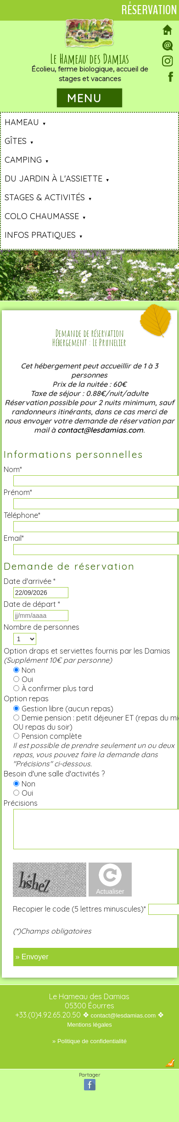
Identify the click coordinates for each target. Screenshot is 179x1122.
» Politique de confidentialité (89, 1041)
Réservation (149, 10)
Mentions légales (89, 1024)
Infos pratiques (40, 235)
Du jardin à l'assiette (53, 178)
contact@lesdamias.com (100, 429)
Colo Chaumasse (42, 216)
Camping (23, 159)
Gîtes (16, 141)
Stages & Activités (45, 197)
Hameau (22, 122)
